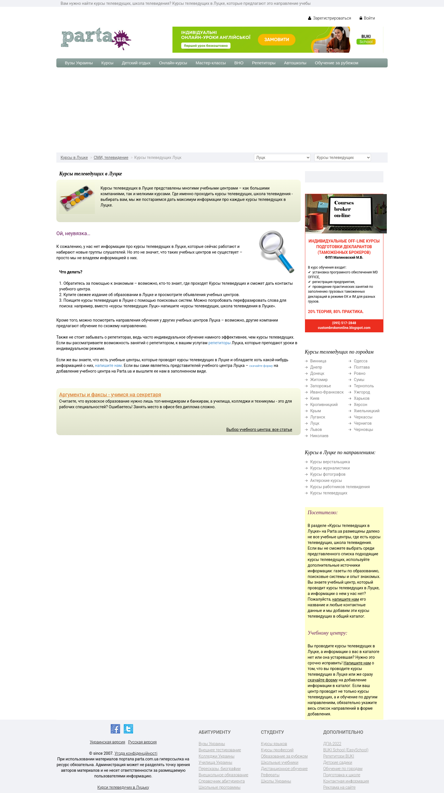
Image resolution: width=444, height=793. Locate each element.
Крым (315, 411)
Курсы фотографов (328, 474)
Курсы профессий (277, 750)
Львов (316, 429)
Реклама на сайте (339, 787)
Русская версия (142, 742)
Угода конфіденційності (136, 753)
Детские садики (337, 762)
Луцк (314, 423)
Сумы (359, 379)
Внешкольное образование (223, 775)
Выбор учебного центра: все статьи (259, 429)
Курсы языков (274, 743)
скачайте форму (261, 366)
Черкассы (363, 417)
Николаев (319, 435)
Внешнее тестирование (220, 750)
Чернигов (363, 423)
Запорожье (320, 386)
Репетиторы (264, 62)
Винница (318, 361)
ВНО (239, 62)
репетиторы (219, 343)
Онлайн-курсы (173, 62)
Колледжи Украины (216, 756)
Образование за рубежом (284, 756)
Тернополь (364, 386)
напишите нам (108, 365)
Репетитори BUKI (338, 756)
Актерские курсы (326, 480)
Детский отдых (136, 62)
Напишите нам (357, 663)
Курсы (107, 62)
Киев (314, 398)
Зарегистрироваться (329, 18)
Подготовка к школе (341, 775)
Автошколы (295, 62)
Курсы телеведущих (328, 493)
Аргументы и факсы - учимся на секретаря (110, 394)
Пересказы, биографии (220, 768)
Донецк (317, 373)
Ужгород (362, 392)
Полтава (362, 367)
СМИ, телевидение (111, 157)
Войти (367, 18)
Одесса (361, 361)
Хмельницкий (366, 411)
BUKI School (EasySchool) (345, 750)
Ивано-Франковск (327, 392)
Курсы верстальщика (330, 462)
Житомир (319, 379)
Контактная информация (346, 781)
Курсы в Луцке (74, 157)
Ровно (360, 373)
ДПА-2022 (332, 743)
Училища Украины (215, 762)
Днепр (316, 367)
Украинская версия (107, 742)
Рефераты (270, 775)
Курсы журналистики (330, 468)
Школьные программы (220, 787)
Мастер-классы (211, 62)
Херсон (360, 404)
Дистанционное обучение (284, 768)
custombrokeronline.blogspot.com (344, 328)
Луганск (317, 417)
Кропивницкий (324, 404)
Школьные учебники (279, 762)
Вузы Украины (79, 62)
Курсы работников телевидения (340, 486)
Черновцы (363, 429)
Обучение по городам (343, 768)
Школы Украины (276, 781)
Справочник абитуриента (222, 781)
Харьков (362, 398)
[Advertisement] (222, 110)
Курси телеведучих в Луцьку (123, 787)
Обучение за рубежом (336, 62)
